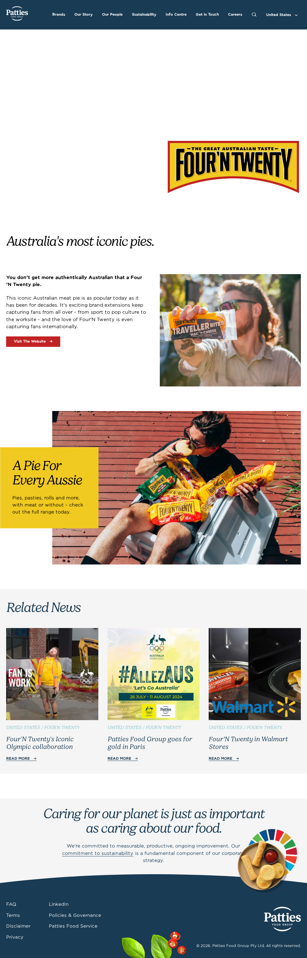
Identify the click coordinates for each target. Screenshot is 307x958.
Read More (18, 758)
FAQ (11, 904)
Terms (13, 915)
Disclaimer (18, 926)
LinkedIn (59, 904)
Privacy (14, 937)
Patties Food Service (73, 926)
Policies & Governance (75, 915)
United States (278, 15)
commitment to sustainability (97, 853)
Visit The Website (30, 341)
